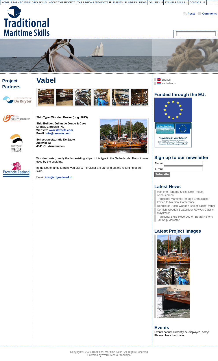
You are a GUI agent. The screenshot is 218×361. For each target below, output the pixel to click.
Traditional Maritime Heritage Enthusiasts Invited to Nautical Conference (183, 200)
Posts (191, 13)
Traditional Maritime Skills (107, 352)
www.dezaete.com (61, 130)
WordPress (108, 355)
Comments (209, 13)
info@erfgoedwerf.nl (58, 177)
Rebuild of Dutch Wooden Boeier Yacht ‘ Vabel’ (186, 205)
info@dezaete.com (58, 133)
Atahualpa (124, 355)
